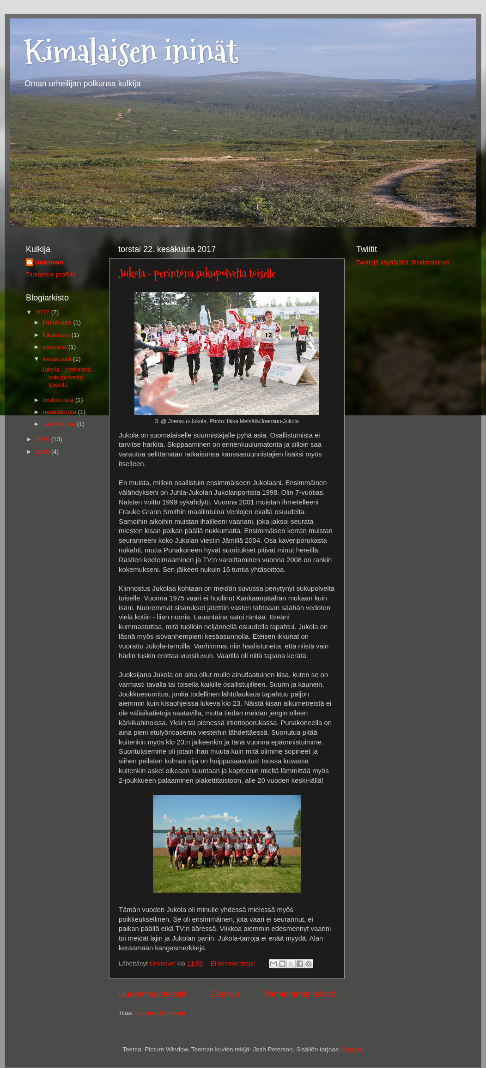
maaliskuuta (60, 411)
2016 (43, 439)
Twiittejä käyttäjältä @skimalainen (403, 262)
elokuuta (55, 346)
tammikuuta (60, 423)
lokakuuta (57, 334)
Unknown (49, 262)
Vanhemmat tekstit (299, 994)
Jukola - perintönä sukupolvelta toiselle (197, 273)
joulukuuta (58, 322)
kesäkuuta (58, 358)
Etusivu (225, 994)
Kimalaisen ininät (131, 51)
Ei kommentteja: (234, 963)
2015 (43, 451)
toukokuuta (59, 399)
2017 (43, 312)
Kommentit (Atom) (160, 1012)
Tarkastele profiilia (51, 274)
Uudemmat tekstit (152, 994)
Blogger (351, 1049)
